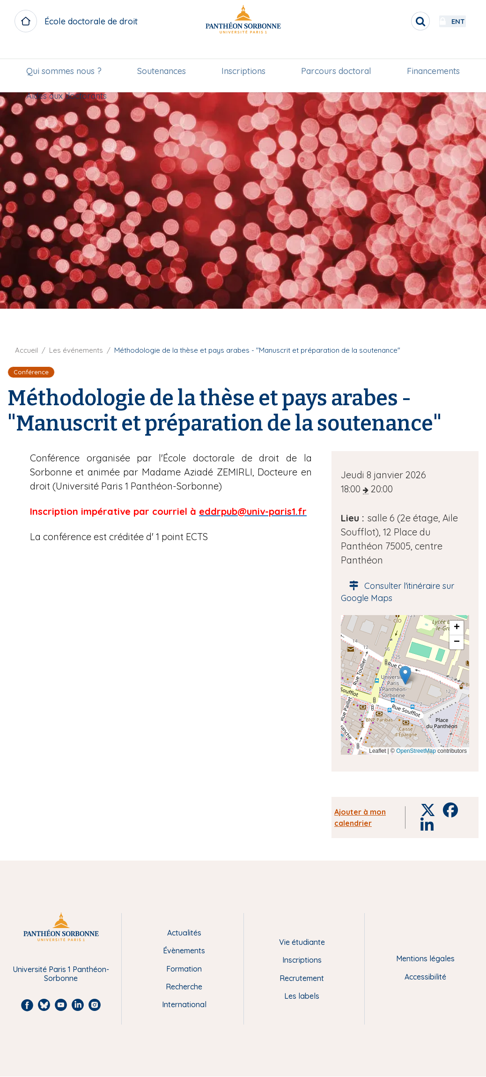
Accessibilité (425, 977)
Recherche (184, 986)
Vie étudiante (302, 942)
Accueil (26, 350)
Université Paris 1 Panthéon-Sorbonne (61, 973)
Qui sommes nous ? (68, 54)
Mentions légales (425, 958)
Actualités (184, 932)
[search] (395, 21)
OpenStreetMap (416, 751)
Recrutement (302, 978)
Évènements (184, 950)
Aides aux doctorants (70, 79)
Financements (429, 54)
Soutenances (164, 54)
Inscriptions (243, 54)
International (184, 1004)
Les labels (301, 996)
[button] (405, 675)
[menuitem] (68, 54)
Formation (184, 969)
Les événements (76, 350)
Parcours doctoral (334, 54)
